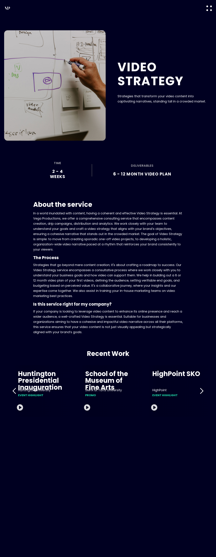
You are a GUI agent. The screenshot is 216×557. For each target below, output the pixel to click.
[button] (209, 8)
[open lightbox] (45, 391)
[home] (27, 8)
